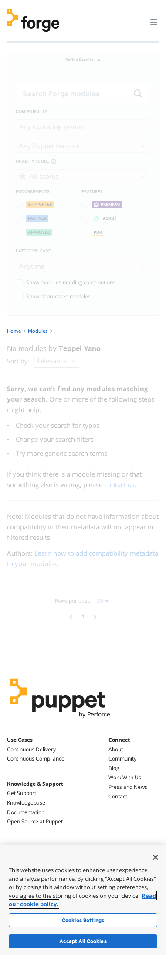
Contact (117, 796)
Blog (113, 768)
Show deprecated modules (53, 296)
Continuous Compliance (35, 758)
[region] (83, 900)
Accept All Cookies (83, 941)
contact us (119, 484)
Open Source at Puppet (35, 821)
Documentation (25, 812)
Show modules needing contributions (65, 282)
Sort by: (18, 361)
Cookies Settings (83, 920)
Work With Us (124, 777)
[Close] (155, 857)
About (115, 749)
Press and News (127, 787)
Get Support (21, 793)
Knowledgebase (26, 802)
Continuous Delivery (31, 749)
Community (122, 758)
